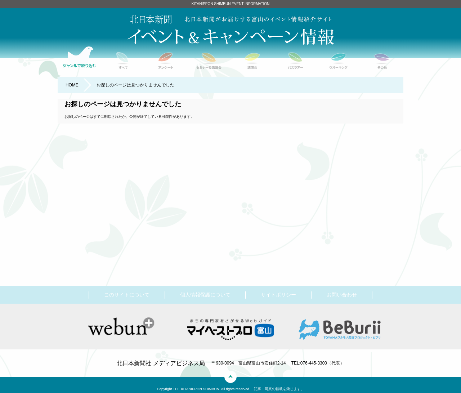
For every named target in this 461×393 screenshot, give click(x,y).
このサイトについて (126, 295)
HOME (72, 85)
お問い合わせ (342, 295)
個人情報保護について (205, 295)
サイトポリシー (278, 295)
